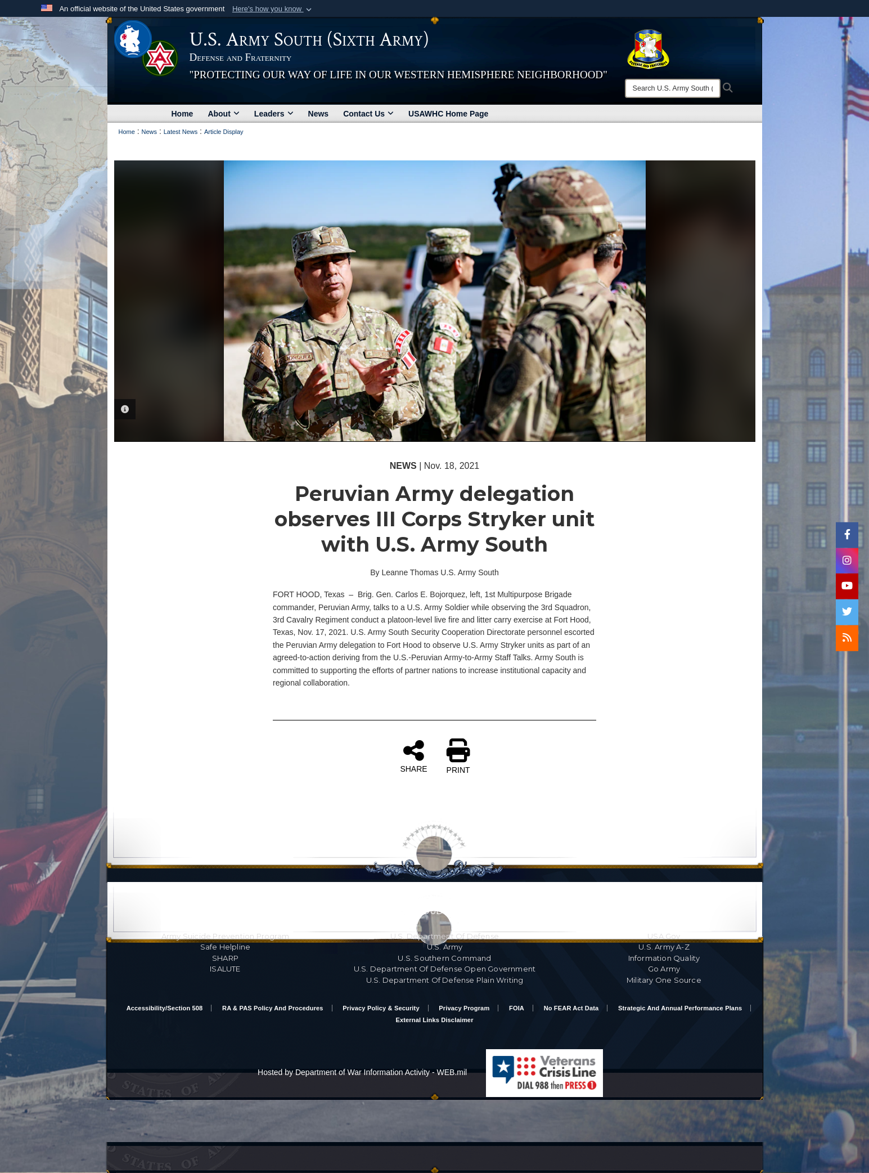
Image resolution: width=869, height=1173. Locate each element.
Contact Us (368, 113)
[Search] (673, 88)
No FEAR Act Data (571, 1008)
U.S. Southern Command (444, 957)
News (318, 113)
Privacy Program (464, 1008)
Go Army (664, 968)
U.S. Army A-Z (664, 946)
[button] (273, 9)
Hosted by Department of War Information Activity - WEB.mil (362, 1072)
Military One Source (664, 979)
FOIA (516, 1008)
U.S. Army (445, 946)
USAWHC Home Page (448, 113)
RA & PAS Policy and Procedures (272, 1008)
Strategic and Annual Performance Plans (680, 1008)
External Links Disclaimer (434, 1020)
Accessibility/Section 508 (165, 1008)
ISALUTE (225, 968)
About (223, 113)
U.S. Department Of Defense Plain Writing (445, 979)
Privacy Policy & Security (381, 1008)
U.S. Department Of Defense (444, 936)
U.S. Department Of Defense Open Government (444, 968)
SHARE (413, 755)
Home (182, 113)
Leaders (274, 113)
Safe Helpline (225, 946)
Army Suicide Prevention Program (225, 936)
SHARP (225, 957)
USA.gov (663, 936)
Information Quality (664, 957)
